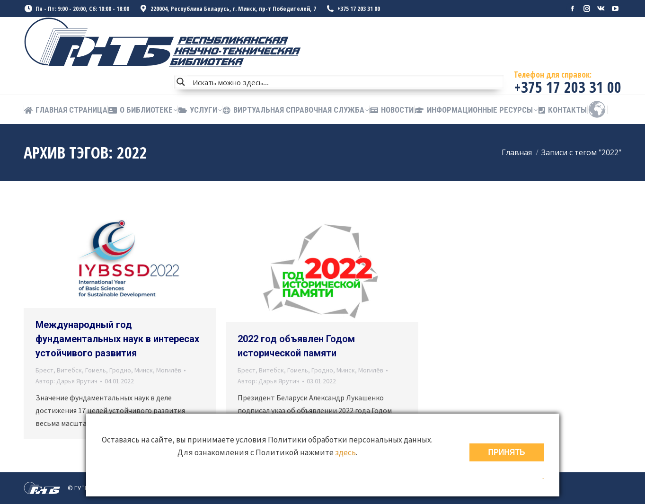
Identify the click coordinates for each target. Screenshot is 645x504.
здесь (345, 452)
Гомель (95, 370)
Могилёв (168, 370)
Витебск (69, 370)
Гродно (120, 370)
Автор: (66, 381)
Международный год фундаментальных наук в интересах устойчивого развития (117, 339)
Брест (44, 370)
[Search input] (346, 82)
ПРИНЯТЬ (506, 452)
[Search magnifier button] (180, 81)
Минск (143, 370)
